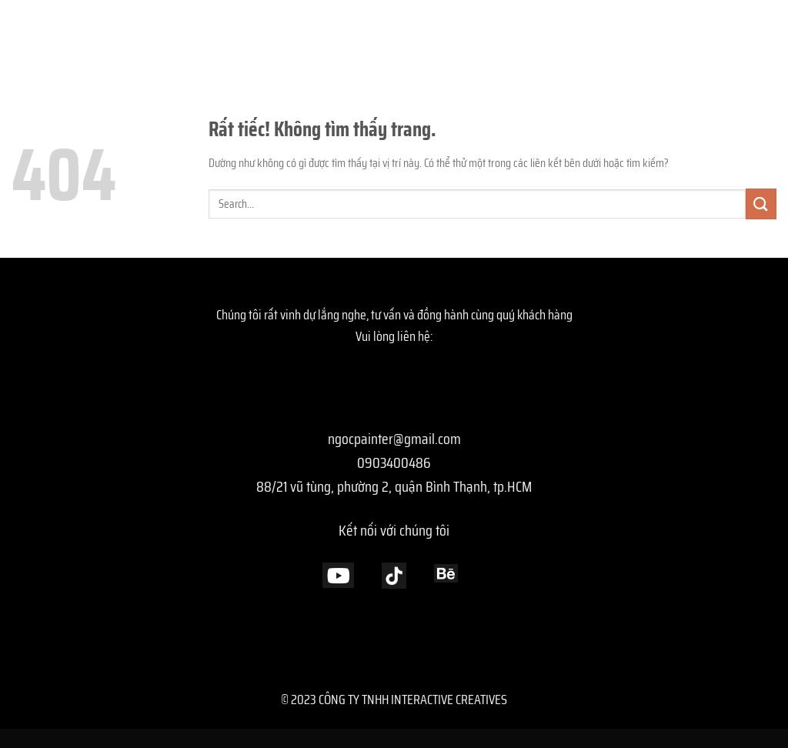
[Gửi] (761, 204)
